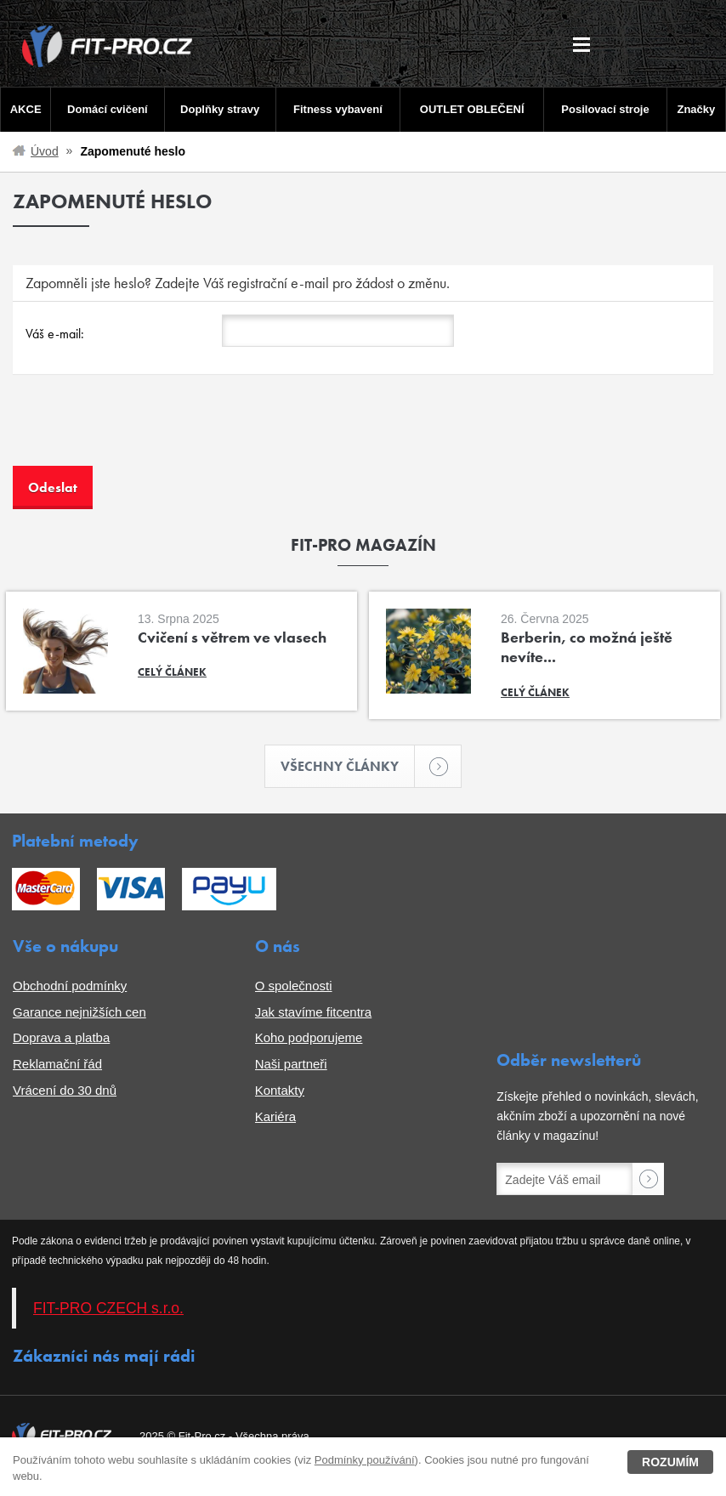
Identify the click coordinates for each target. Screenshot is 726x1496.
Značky (696, 109)
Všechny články (348, 766)
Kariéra (275, 1116)
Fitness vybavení (338, 109)
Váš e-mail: (55, 334)
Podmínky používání (365, 1460)
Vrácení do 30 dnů (64, 1090)
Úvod (45, 151)
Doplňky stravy (219, 109)
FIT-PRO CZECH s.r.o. (108, 1308)
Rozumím (670, 1462)
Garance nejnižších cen (79, 1012)
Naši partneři (291, 1064)
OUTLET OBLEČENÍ (472, 109)
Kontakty (279, 1090)
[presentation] (142, 433)
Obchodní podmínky (70, 985)
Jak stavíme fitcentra (313, 1012)
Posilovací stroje (605, 109)
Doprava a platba (61, 1037)
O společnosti (293, 985)
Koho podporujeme (309, 1037)
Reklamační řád (57, 1064)
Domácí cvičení (107, 109)
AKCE (26, 109)
